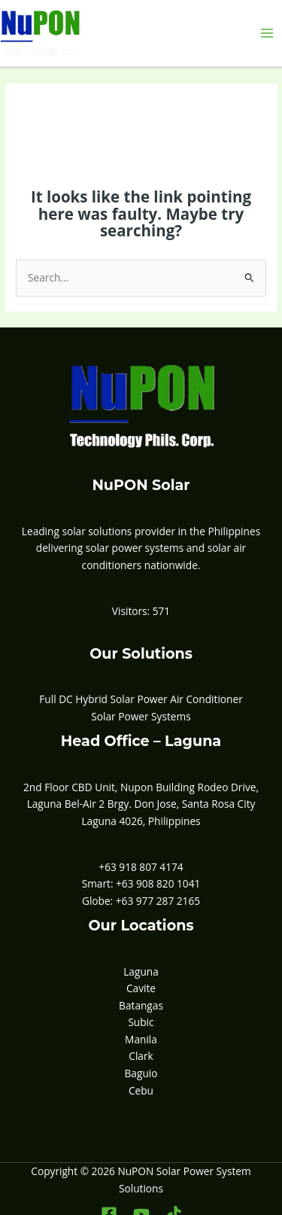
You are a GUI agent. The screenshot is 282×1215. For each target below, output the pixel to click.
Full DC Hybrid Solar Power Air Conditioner (140, 699)
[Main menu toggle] (267, 33)
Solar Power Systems (140, 716)
